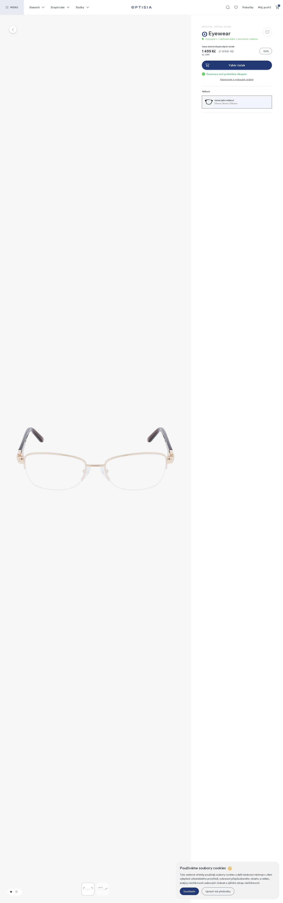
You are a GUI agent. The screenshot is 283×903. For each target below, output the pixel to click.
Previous (47, 459)
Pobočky (247, 7)
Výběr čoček (237, 65)
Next (143, 459)
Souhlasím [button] (189, 891)
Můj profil (264, 7)
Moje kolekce (236, 7)
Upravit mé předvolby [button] (218, 891)
